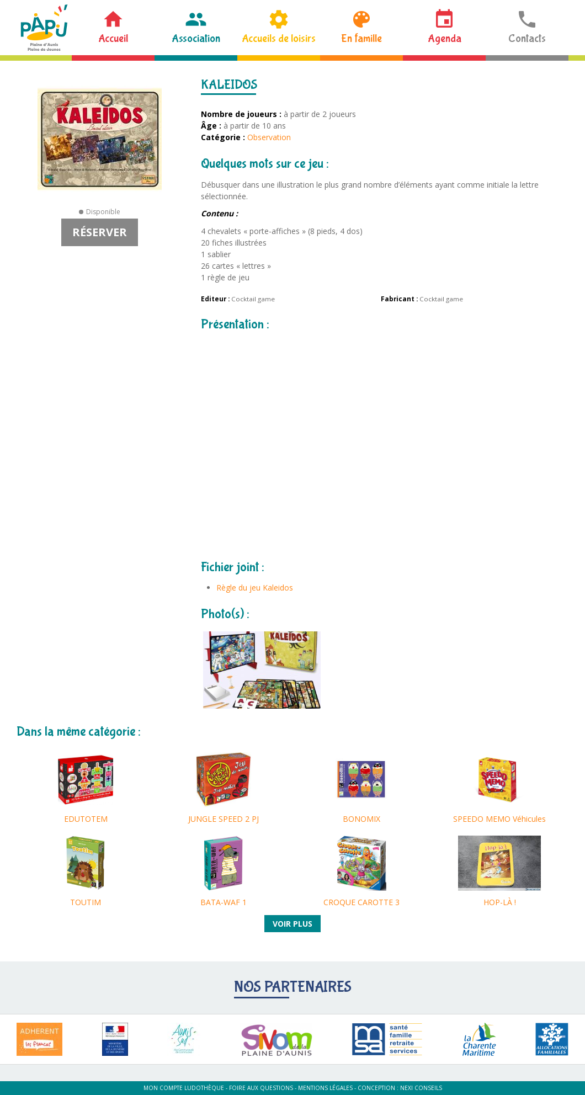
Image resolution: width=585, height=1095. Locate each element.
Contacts (527, 38)
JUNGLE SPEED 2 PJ (223, 819)
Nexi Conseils (421, 1088)
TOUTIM (85, 902)
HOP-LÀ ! (499, 902)
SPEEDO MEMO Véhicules (499, 819)
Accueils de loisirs (279, 38)
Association (196, 38)
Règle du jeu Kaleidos (254, 587)
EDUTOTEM (86, 819)
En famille (361, 38)
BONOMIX (361, 819)
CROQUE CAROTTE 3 (361, 902)
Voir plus (292, 923)
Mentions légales (325, 1088)
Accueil (113, 38)
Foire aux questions (261, 1088)
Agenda (444, 38)
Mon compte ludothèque (183, 1088)
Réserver (99, 232)
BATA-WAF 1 (223, 902)
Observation (269, 137)
